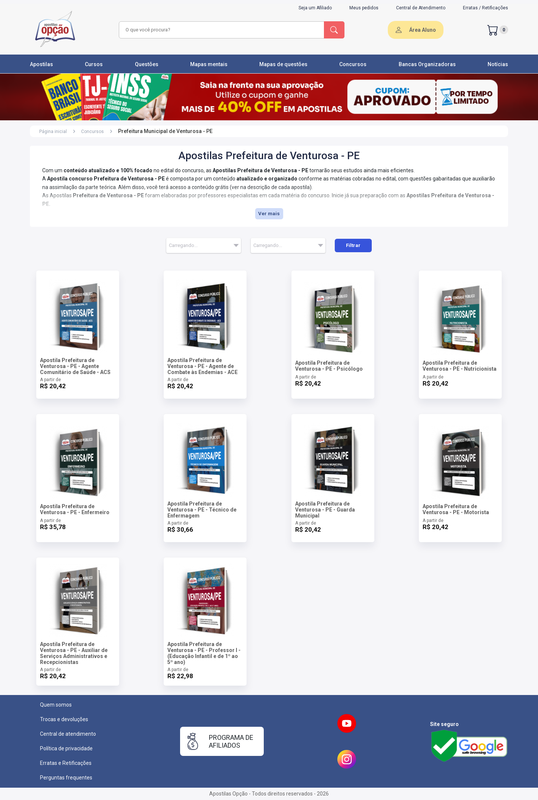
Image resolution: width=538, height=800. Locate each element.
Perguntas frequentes (66, 778)
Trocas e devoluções (64, 719)
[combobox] (220, 30)
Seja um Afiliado (315, 7)
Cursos (94, 64)
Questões (146, 64)
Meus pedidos (363, 7)
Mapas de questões (283, 64)
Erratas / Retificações (485, 7)
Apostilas (41, 64)
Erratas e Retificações (66, 763)
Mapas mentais (209, 64)
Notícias (498, 64)
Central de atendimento (68, 734)
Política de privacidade (66, 748)
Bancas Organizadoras (427, 64)
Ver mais (269, 213)
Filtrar (353, 245)
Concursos (353, 64)
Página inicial (53, 131)
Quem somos (56, 705)
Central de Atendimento (420, 7)
